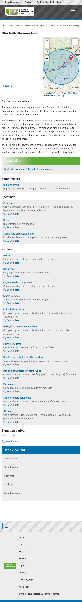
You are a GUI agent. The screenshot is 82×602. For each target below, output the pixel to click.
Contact (28, 2)
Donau (53, 26)
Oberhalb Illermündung (69, 26)
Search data (13, 214)
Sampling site (11, 467)
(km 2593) (11, 185)
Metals (6, 256)
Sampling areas (40, 26)
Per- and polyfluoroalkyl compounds (22, 371)
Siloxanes (8, 411)
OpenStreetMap (70, 93)
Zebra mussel (10, 203)
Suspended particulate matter (18, 234)
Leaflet (48, 93)
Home (19, 26)
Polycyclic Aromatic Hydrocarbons (21, 327)
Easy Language (12, 2)
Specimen (9, 476)
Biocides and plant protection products (23, 357)
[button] (71, 58)
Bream (6, 220)
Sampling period (12, 493)
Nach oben (24, 587)
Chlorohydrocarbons (14, 310)
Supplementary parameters (17, 398)
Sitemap (23, 559)
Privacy (22, 573)
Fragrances (9, 384)
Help (21, 552)
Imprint (22, 566)
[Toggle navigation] (73, 12)
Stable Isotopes (11, 296)
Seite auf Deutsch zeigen (49, 2)
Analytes (8, 484)
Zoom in (8, 86)
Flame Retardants (12, 344)
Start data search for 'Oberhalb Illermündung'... (28, 169)
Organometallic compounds (17, 283)
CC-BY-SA (58, 96)
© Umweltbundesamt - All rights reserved (39, 594)
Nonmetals (9, 269)
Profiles (28, 26)
